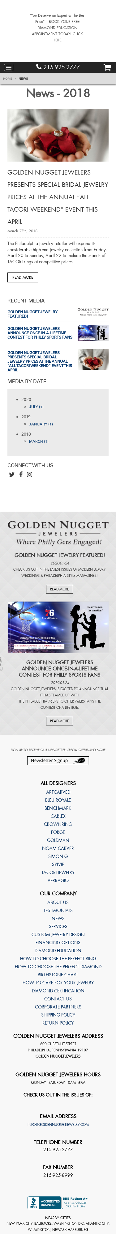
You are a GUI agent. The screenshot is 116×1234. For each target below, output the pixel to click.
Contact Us (58, 999)
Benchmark (58, 808)
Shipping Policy (58, 1015)
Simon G (58, 856)
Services (58, 926)
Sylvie (58, 864)
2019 (26, 417)
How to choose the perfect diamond (58, 967)
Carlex (58, 816)
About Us (58, 902)
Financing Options (58, 942)
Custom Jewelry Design (58, 934)
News (23, 79)
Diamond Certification (58, 991)
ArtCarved (58, 792)
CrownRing (58, 824)
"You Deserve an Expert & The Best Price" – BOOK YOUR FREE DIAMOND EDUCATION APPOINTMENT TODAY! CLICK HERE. (57, 28)
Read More (22, 277)
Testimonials (58, 910)
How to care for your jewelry (58, 983)
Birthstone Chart (58, 975)
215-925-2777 (58, 67)
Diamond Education (58, 950)
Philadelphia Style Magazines (70, 575)
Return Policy (58, 1023)
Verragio (58, 880)
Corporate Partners (58, 1007)
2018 (26, 434)
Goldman (58, 840)
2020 (26, 399)
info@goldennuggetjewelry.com (58, 1124)
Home (9, 79)
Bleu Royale (58, 800)
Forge (58, 832)
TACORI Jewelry (58, 872)
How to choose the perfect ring (58, 958)
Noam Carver (58, 848)
